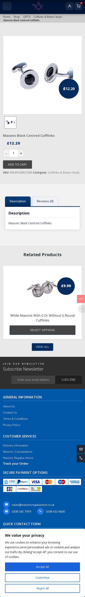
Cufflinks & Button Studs (48, 17)
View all (42, 347)
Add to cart (17, 164)
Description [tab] (18, 201)
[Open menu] (7, 6)
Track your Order (15, 463)
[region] (42, 563)
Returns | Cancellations (17, 452)
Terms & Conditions (15, 419)
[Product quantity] (13, 153)
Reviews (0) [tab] (45, 201)
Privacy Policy (11, 425)
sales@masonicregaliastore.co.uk (33, 505)
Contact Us (10, 413)
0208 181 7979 (21, 512)
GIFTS (26, 17)
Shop (17, 17)
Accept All (42, 567)
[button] (81, 458)
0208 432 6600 (55, 512)
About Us (9, 406)
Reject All (43, 588)
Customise (42, 577)
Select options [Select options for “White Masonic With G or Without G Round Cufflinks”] (42, 330)
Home (6, 17)
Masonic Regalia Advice (18, 458)
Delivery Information (15, 445)
